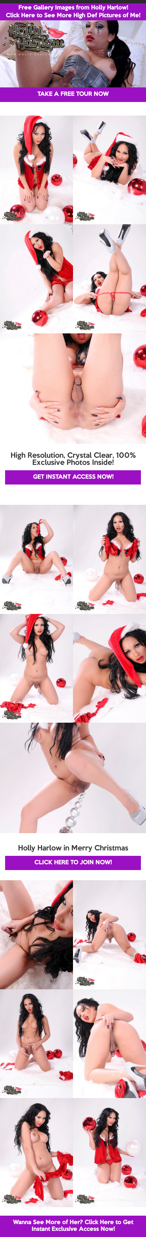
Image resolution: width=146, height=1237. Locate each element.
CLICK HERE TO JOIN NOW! (73, 862)
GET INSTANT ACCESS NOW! (73, 477)
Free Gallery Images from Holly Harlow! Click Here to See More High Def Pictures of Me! (73, 11)
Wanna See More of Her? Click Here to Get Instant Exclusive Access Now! (73, 1226)
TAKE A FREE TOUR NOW (73, 94)
